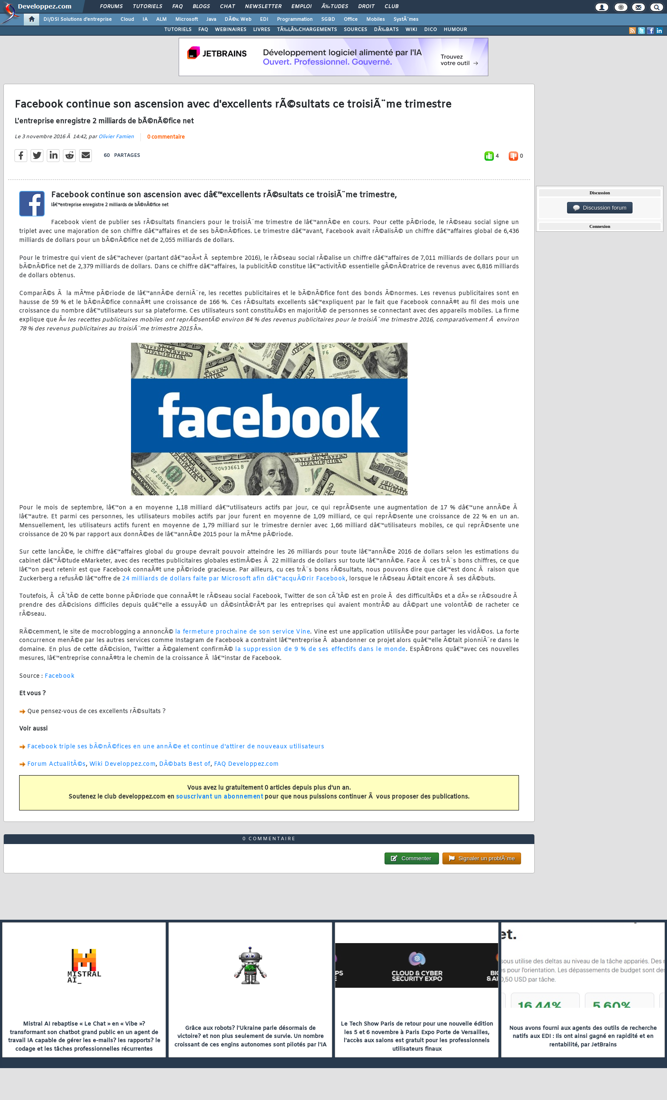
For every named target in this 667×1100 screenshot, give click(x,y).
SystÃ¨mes (406, 20)
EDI (264, 20)
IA (145, 20)
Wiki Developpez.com (122, 764)
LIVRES (261, 30)
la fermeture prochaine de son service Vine (243, 632)
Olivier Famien (116, 137)
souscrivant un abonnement (219, 797)
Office (351, 20)
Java (211, 20)
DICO (430, 30)
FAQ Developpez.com (246, 764)
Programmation (295, 20)
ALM (161, 20)
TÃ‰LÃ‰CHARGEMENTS (307, 30)
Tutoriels (147, 6)
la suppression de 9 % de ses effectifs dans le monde (320, 649)
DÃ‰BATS (386, 30)
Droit (366, 6)
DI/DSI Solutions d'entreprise (77, 20)
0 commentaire (166, 137)
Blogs (201, 6)
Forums (111, 6)
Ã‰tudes (335, 6)
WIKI (411, 30)
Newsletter (263, 6)
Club (391, 6)
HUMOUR (455, 30)
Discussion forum (600, 208)
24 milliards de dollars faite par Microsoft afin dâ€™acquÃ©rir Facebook (234, 579)
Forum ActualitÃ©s (56, 764)
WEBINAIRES (230, 30)
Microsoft (186, 20)
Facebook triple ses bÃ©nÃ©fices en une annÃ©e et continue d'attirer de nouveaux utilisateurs (175, 747)
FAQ (177, 6)
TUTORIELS (177, 30)
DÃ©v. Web (238, 20)
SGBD (328, 20)
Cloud (127, 20)
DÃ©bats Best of (185, 764)
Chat (227, 6)
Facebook (59, 676)
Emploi (301, 6)
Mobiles (375, 20)
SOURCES (355, 30)
